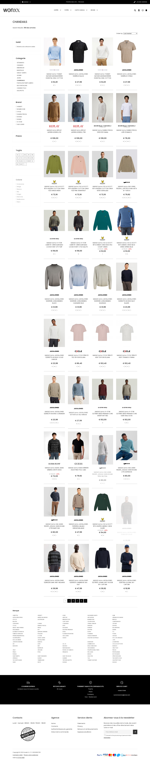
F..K (113, 631)
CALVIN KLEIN (91, 621)
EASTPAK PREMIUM (68, 629)
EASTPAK (90, 629)
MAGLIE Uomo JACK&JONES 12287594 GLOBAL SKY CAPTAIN (126, 591)
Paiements (81, 723)
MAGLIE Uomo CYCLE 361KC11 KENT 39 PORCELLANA (102, 365)
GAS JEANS (66, 636)
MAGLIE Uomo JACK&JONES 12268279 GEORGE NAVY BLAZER (126, 310)
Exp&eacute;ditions (84, 732)
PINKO (14, 652)
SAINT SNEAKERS (42, 656)
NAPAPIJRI (40, 648)
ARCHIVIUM (91, 617)
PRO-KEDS (90, 652)
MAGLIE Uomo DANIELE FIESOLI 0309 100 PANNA (102, 140)
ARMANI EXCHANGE (117, 617)
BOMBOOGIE (91, 619)
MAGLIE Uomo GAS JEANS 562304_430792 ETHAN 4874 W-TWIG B (126, 197)
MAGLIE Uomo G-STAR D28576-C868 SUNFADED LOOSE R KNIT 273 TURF (54, 254)
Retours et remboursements (88, 729)
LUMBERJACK (91, 644)
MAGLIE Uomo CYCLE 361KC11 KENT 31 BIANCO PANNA (127, 365)
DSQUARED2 (16, 629)
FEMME (67, 10)
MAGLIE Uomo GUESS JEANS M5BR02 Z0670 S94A (54, 478)
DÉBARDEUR (20, 68)
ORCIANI (40, 650)
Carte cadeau (80, 10)
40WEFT (40, 615)
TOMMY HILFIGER (92, 660)
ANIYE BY (65, 617)
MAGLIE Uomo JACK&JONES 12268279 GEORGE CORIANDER (54, 421)
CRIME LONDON (92, 623)
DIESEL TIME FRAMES (18, 627)
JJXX (113, 640)
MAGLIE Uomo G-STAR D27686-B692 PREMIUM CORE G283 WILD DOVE (126, 422)
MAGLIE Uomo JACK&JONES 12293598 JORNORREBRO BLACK (54, 310)
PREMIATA (65, 652)
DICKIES (114, 625)
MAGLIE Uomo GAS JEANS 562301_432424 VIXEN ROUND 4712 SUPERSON (126, 479)
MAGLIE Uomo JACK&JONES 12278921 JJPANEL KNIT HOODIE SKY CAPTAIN (102, 591)
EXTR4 (89, 631)
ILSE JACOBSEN (17, 640)
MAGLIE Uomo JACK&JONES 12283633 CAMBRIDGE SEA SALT (78, 591)
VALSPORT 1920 (116, 660)
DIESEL (39, 627)
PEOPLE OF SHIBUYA (68, 650)
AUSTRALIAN (41, 619)
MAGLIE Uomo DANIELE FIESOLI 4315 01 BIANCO (127, 140)
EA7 (39, 629)
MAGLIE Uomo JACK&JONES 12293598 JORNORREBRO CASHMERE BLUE (78, 310)
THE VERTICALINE (17, 660)
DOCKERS (65, 627)
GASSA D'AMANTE (92, 636)
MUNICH (114, 646)
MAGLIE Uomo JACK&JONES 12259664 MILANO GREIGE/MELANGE (78, 535)
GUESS (64, 638)
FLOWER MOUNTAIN (68, 633)
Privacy (80, 726)
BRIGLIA (114, 619)
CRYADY (114, 623)
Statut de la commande (60, 732)
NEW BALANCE (66, 648)
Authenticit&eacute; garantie (61, 729)
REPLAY (89, 654)
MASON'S (15, 646)
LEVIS (39, 644)
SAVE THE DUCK (67, 656)
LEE (13, 644)
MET (39, 646)
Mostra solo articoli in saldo (25, 47)
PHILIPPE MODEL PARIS (93, 650)
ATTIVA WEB (20, 757)
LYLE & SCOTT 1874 (117, 644)
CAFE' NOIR (66, 621)
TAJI (89, 658)
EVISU (64, 631)
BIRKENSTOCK (66, 619)
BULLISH (15, 621)
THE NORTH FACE (117, 658)
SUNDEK (65, 658)
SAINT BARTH (16, 656)
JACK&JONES (41, 640)
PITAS (39, 652)
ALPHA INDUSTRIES (18, 617)
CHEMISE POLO (21, 88)
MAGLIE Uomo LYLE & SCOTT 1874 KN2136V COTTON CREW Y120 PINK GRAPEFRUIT (78, 197)
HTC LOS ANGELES (117, 638)
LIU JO (64, 644)
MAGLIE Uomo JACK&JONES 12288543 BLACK (78, 75)
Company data (18, 755)
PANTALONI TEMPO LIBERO (25, 83)
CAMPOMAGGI (116, 621)
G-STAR (40, 636)
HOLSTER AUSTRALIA (93, 638)
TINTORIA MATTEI (67, 660)
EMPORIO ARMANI (42, 631)
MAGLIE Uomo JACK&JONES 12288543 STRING (126, 75)
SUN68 (39, 658)
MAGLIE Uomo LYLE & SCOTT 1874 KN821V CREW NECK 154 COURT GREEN (102, 254)
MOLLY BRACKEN (92, 646)
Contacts (54, 726)
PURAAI (15, 654)
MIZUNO (65, 646)
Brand (93, 10)
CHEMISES (20, 65)
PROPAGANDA (116, 652)
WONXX (65, 662)
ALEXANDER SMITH (92, 615)
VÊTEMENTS (20, 63)
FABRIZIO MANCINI (18, 633)
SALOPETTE (20, 91)
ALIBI (113, 615)
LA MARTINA (115, 642)
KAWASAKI (90, 642)
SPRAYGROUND (116, 656)
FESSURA (40, 633)
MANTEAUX (20, 70)
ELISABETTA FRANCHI (18, 631)
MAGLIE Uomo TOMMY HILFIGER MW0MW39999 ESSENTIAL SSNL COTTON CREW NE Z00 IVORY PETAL (103, 77)
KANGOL (40, 642)
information (107, 737)
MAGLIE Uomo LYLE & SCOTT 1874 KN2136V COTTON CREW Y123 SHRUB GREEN (54, 197)
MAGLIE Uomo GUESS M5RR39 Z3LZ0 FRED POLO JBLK (78, 478)
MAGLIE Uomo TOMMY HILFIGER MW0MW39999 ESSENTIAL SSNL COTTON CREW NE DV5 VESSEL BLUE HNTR (54, 78)
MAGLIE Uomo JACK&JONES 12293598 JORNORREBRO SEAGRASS (102, 310)
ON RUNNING (91, 648)
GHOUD (114, 636)
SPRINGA (15, 658)
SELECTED (90, 656)
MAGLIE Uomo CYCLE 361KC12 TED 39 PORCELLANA (78, 365)
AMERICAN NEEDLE (43, 617)
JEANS (19, 78)
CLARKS (40, 623)
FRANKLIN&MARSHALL (18, 636)
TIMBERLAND (41, 660)
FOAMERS (90, 633)
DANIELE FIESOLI (42, 625)
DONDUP (90, 627)
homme (56, 10)
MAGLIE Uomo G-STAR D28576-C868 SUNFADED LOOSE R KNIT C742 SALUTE (78, 254)
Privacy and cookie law (31, 755)
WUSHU (114, 662)
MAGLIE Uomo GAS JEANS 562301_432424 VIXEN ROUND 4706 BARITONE (54, 535)
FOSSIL (114, 633)
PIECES (114, 650)
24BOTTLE (15, 615)
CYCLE (14, 625)
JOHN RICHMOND (17, 642)
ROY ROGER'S (116, 654)
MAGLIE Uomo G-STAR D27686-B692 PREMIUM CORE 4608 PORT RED (102, 422)
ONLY (14, 650)
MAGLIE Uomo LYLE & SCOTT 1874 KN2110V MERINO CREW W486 (102, 535)
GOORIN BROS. (17, 638)
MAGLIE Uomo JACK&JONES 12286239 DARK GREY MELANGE (54, 590)
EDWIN (114, 629)
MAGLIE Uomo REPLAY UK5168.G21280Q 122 (54, 140)
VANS (14, 662)
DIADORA (90, 625)
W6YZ (39, 662)
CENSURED (16, 623)
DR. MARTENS (116, 627)
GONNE (19, 75)
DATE (64, 625)
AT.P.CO (15, 619)
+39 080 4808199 (141, 2)
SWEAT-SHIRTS (21, 73)
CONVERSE (66, 623)
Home (53, 723)
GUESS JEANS (41, 638)
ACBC (64, 615)
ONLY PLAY (115, 648)
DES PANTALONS (22, 85)
